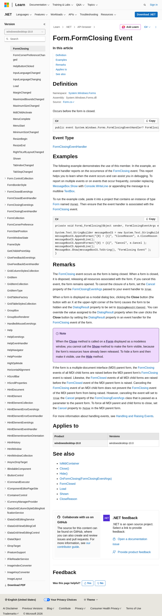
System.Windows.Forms (82, 93)
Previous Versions (32, 608)
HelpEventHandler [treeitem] (17, 343)
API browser (84, 26)
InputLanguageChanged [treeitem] (26, 72)
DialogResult (81, 307)
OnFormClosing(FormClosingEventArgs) (86, 478)
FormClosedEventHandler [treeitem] (21, 198)
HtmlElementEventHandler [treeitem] (22, 429)
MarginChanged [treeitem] (22, 92)
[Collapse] (44, 24)
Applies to (61, 69)
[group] (106, 128)
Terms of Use (133, 608)
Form (56, 204)
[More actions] (156, 27)
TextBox (69, 191)
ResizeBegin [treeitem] (20, 138)
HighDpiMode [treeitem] (15, 363)
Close (73, 341)
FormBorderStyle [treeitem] (16, 185)
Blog (49, 608)
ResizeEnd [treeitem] (19, 145)
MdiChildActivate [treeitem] (22, 112)
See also (60, 74)
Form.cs (67, 102)
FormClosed (98, 377)
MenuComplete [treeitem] (21, 119)
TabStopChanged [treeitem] (23, 171)
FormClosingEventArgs (87, 289)
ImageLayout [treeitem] (14, 578)
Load (63, 488)
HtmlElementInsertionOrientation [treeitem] (25, 435)
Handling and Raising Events (134, 416)
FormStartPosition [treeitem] (17, 231)
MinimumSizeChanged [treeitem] (26, 132)
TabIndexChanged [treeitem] (23, 165)
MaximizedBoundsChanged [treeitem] (28, 99)
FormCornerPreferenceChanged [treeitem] (29, 57)
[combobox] (24, 32)
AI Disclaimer (10, 608)
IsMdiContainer (69, 463)
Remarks (61, 64)
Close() (64, 468)
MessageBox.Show (65, 186)
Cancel (150, 284)
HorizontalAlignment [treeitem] (18, 369)
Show (96, 346)
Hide (89, 356)
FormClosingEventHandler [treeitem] (22, 211)
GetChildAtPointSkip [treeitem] (18, 251)
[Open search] (144, 5)
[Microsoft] (6, 5)
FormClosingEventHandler (70, 146)
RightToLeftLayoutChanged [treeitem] (28, 152)
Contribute (65, 608)
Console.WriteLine (96, 186)
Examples (61, 59)
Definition (61, 55)
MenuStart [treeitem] (19, 125)
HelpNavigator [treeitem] (15, 350)
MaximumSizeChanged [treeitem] (26, 105)
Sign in (154, 4)
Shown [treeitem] (17, 158)
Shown (64, 493)
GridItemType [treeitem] (14, 290)
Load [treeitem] (16, 86)
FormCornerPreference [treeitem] (20, 224)
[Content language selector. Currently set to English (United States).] (20, 600)
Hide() (64, 473)
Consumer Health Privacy (104, 608)
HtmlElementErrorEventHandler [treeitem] (25, 416)
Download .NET (146, 14)
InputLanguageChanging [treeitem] (27, 79)
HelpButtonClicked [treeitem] (23, 66)
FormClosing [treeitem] (21, 48)
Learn (57, 26)
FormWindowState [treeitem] (17, 237)
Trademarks (9, 613)
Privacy (79, 608)
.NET (69, 26)
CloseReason (68, 498)
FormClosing (121, 170)
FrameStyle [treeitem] (13, 244)
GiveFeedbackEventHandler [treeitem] (23, 264)
